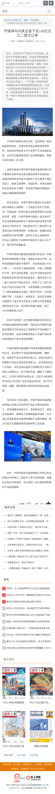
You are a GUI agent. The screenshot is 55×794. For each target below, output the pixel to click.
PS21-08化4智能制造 (13, 702)
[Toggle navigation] (7, 3)
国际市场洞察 (41, 746)
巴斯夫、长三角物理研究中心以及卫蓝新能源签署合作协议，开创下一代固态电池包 (27, 588)
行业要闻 (34, 20)
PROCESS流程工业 (13, 20)
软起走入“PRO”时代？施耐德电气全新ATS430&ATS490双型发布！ (27, 595)
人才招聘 (38, 764)
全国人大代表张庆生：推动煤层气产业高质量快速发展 (27, 608)
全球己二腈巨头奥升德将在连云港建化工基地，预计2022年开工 (28, 551)
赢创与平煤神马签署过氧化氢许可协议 (21, 602)
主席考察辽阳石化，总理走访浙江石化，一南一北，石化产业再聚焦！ (28, 545)
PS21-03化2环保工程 (13, 746)
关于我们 (17, 764)
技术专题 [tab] (21, 755)
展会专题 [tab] (8, 755)
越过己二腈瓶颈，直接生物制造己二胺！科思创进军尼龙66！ (28, 515)
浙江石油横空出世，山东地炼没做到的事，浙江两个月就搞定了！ (28, 521)
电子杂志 (9, 659)
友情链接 (15, 769)
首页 (5, 11)
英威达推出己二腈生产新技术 (20, 562)
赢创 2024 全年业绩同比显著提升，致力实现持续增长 (27, 641)
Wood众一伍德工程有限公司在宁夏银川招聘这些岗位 (27, 635)
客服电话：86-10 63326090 (32, 769)
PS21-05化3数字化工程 (41, 702)
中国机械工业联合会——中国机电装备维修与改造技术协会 (27, 628)
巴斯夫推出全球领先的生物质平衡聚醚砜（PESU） (27, 648)
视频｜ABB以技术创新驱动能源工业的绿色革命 (26, 621)
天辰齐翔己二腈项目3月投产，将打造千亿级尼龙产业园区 (28, 527)
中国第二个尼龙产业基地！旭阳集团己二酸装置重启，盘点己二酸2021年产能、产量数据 (28, 539)
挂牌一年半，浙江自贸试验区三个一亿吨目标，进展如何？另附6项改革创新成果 (28, 533)
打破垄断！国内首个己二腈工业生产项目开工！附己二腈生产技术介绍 (28, 556)
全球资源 (48, 764)
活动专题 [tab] (34, 755)
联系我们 (27, 764)
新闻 (26, 20)
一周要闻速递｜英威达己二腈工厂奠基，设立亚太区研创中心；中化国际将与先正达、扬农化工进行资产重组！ (28, 568)
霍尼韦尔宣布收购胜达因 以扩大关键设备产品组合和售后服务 (27, 615)
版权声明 (7, 764)
